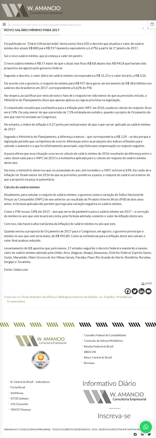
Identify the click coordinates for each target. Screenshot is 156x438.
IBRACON (90, 352)
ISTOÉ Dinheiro (20, 398)
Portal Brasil (18, 387)
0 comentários (16, 301)
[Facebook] (128, 291)
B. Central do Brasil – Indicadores (30, 381)
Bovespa (89, 363)
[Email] (148, 291)
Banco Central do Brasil (98, 357)
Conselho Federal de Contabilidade (105, 335)
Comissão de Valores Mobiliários (103, 340)
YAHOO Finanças (21, 409)
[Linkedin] (142, 291)
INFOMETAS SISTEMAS (135, 429)
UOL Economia (19, 404)
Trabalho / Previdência (26, 25)
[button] (146, 427)
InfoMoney (17, 393)
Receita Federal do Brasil (98, 346)
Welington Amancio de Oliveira (78, 297)
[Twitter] (135, 291)
